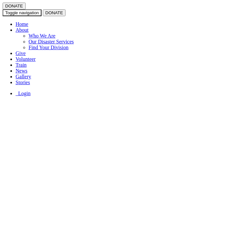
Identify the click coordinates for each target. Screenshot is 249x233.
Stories (23, 82)
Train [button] (21, 65)
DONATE (14, 6)
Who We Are (42, 36)
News (21, 70)
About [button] (22, 30)
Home (22, 24)
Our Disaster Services (51, 41)
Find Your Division (48, 47)
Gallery (23, 76)
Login (23, 93)
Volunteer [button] (26, 59)
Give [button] (21, 53)
